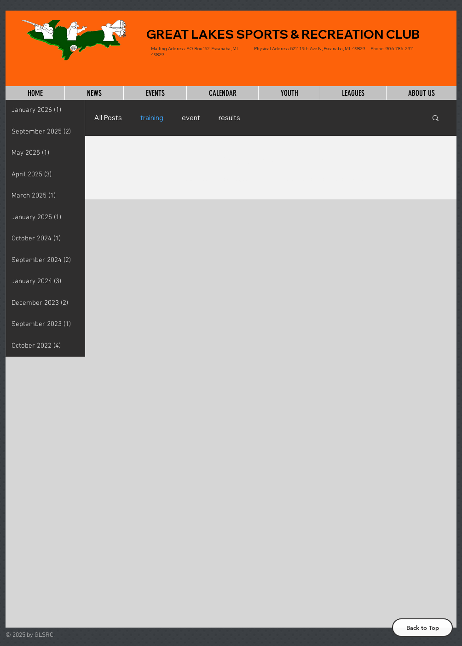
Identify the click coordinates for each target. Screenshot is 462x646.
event (191, 117)
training (151, 117)
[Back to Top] (422, 627)
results (229, 117)
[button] (435, 118)
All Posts (108, 117)
